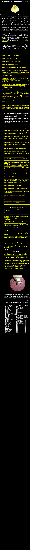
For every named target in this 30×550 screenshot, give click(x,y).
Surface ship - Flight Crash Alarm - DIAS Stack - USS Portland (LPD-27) (12, 65)
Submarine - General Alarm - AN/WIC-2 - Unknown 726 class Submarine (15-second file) (16, 153)
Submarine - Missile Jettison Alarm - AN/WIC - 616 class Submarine (13, 198)
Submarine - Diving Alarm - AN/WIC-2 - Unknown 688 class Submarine (14, 176)
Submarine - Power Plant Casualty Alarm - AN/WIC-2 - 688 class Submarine (14, 193)
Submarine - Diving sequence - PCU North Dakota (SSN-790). (12, 182)
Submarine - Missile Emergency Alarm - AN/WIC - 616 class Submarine (14, 196)
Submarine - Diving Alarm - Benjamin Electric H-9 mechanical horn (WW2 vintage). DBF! (16, 172)
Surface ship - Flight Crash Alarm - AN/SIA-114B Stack (10, 64)
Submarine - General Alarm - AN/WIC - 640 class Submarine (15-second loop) (15, 148)
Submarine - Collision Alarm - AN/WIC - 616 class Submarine (12, 185)
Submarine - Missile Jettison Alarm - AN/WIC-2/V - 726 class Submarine (14, 202)
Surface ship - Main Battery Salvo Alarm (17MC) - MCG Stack (11, 61)
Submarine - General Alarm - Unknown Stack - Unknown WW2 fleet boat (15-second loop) (16, 130)
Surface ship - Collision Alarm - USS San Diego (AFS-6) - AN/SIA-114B (12, 91)
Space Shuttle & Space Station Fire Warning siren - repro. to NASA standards (15, 243)
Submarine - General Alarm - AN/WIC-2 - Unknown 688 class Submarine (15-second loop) (16, 149)
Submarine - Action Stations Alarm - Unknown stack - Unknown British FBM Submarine (16, 158)
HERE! (26, 48)
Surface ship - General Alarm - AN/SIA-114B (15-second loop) (10, 55)
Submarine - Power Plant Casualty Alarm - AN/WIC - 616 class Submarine (14, 195)
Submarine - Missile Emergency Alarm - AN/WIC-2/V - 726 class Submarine (14, 201)
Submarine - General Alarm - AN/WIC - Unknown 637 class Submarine (14, 157)
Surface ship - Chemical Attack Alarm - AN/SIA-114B (9, 58)
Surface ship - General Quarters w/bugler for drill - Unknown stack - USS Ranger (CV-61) (14, 67)
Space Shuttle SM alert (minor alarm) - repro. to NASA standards (13, 245)
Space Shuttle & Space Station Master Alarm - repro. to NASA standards (14, 242)
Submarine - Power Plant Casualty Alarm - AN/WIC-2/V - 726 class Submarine (15, 199)
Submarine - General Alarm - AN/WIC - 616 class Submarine (12, 146)
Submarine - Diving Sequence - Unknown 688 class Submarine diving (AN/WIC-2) (15, 173)
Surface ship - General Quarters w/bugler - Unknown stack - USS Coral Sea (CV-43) (14, 68)
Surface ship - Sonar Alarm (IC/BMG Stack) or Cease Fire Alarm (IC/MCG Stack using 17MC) (15, 62)
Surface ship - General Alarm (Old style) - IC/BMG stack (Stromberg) (12, 59)
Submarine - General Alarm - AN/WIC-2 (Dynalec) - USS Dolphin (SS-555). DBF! (15, 138)
